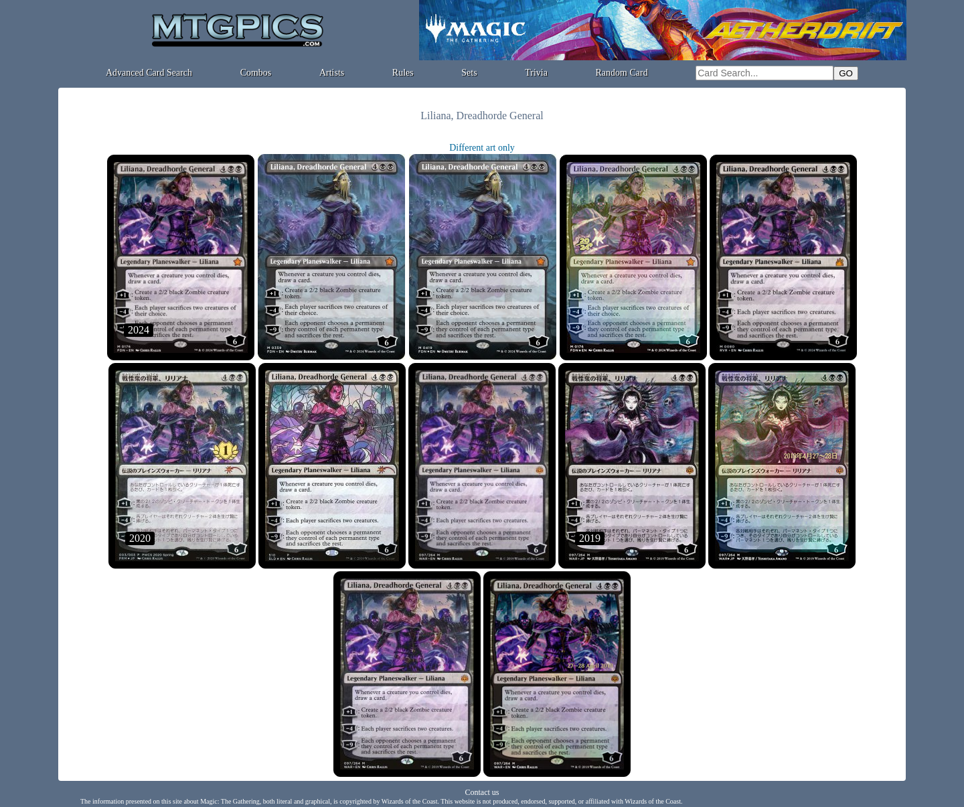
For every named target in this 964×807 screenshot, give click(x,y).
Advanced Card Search (149, 73)
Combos (256, 73)
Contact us (482, 792)
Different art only (482, 148)
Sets (469, 73)
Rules (403, 73)
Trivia (536, 73)
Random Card (622, 73)
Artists (331, 73)
